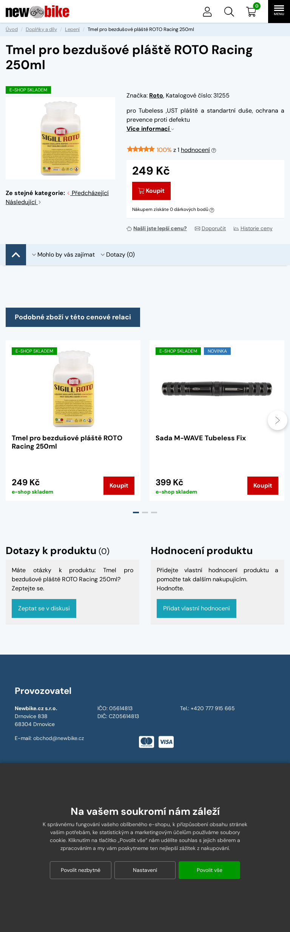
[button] (229, 12)
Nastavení (145, 870)
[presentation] (277, 420)
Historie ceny (253, 228)
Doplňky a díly (41, 29)
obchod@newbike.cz (58, 738)
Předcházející (87, 193)
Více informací (150, 129)
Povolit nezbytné (80, 870)
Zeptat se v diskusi (44, 608)
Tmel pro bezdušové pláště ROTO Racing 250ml (67, 442)
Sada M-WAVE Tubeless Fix (201, 438)
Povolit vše (209, 870)
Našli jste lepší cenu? (156, 228)
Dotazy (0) (118, 255)
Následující (24, 202)
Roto (156, 95)
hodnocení (195, 150)
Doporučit (210, 228)
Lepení (72, 29)
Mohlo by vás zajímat (63, 255)
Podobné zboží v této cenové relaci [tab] (73, 317)
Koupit (151, 191)
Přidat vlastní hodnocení (196, 608)
